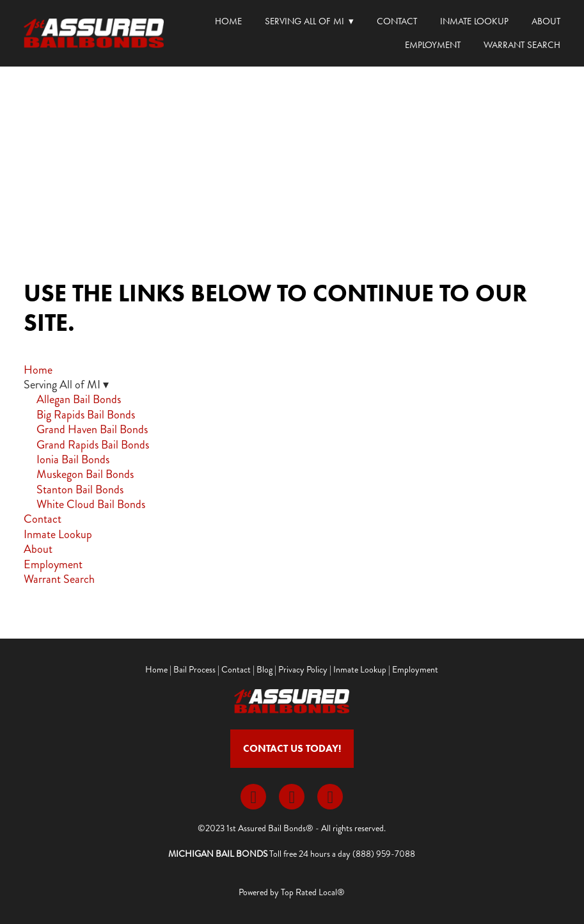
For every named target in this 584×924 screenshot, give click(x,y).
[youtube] (330, 796)
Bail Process (194, 670)
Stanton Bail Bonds (79, 489)
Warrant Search (522, 45)
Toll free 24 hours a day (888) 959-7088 (342, 854)
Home (228, 21)
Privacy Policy (303, 670)
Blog (264, 670)
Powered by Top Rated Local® (292, 892)
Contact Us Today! (292, 748)
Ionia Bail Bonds (72, 459)
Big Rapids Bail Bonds (85, 414)
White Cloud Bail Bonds (90, 504)
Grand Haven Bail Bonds (92, 429)
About (546, 21)
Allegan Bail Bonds (78, 399)
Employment (433, 45)
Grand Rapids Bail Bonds (92, 444)
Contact (397, 21)
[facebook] (253, 796)
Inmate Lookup (474, 21)
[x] (291, 796)
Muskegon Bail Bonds (85, 474)
